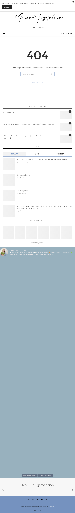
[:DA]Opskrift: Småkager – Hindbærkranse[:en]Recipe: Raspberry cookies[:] (28, 124)
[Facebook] (61, 33)
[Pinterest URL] (8, 232)
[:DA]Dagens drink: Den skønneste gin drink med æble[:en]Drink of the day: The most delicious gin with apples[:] (44, 207)
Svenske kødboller (23, 175)
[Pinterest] (66, 33)
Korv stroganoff (8, 112)
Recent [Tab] (37, 154)
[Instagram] (64, 33)
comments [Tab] (60, 154)
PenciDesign (51, 506)
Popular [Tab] (14, 154)
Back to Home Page (37, 82)
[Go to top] (37, 510)
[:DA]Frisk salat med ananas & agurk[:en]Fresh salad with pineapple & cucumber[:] (27, 137)
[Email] (69, 33)
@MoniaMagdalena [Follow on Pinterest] (37, 243)
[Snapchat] (71, 33)
